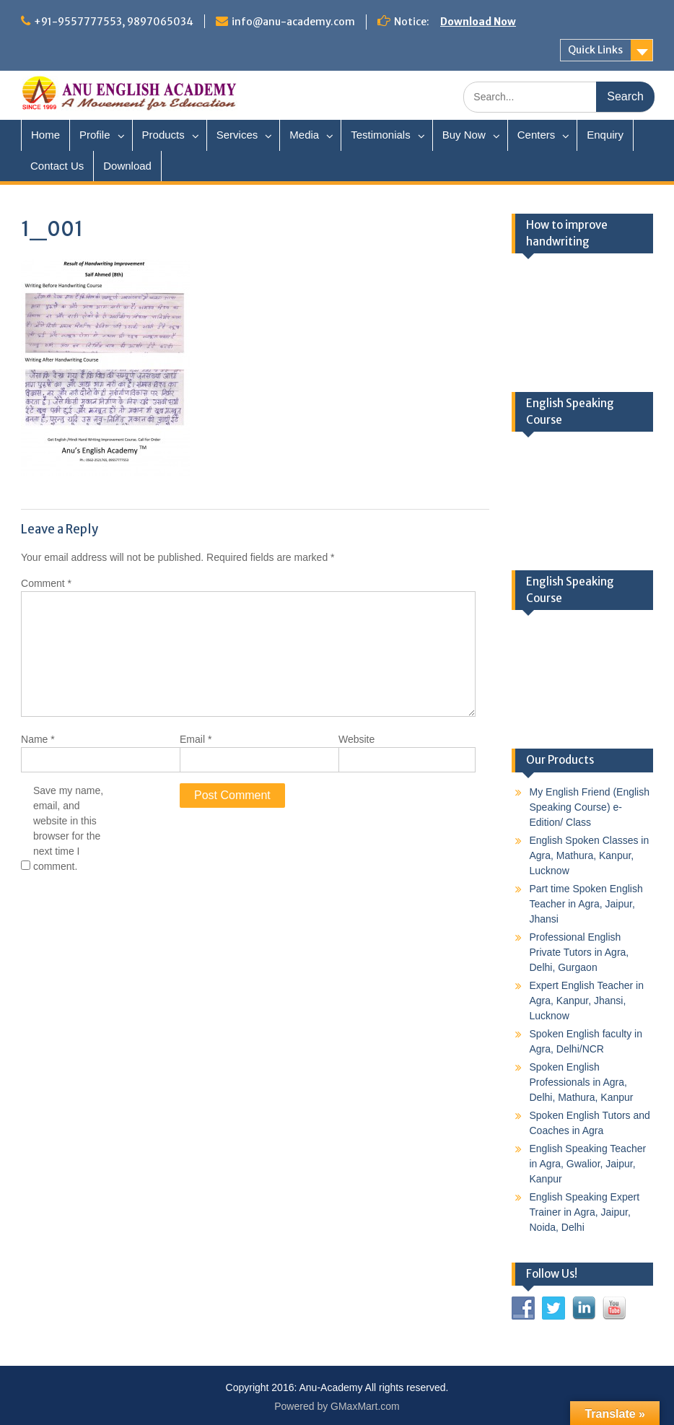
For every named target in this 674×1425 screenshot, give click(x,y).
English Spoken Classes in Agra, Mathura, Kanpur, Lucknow (589, 855)
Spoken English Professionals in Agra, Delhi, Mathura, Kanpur (582, 1082)
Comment (46, 583)
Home (45, 134)
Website (356, 739)
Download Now (478, 21)
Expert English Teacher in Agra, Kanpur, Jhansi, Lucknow (587, 1000)
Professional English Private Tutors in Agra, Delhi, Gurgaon (579, 952)
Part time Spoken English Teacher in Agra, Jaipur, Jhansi (586, 904)
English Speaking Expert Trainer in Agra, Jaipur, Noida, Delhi (585, 1212)
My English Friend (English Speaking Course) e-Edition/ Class (590, 807)
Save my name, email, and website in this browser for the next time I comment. (68, 828)
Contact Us (57, 166)
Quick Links (595, 49)
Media (304, 134)
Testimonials (381, 134)
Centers (536, 134)
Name (38, 739)
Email (195, 739)
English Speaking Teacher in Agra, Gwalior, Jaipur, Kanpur (588, 1164)
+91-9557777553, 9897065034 (113, 21)
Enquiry (605, 134)
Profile (94, 134)
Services (237, 134)
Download (127, 166)
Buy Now (464, 134)
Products (163, 134)
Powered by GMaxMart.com (337, 1406)
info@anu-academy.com (293, 21)
